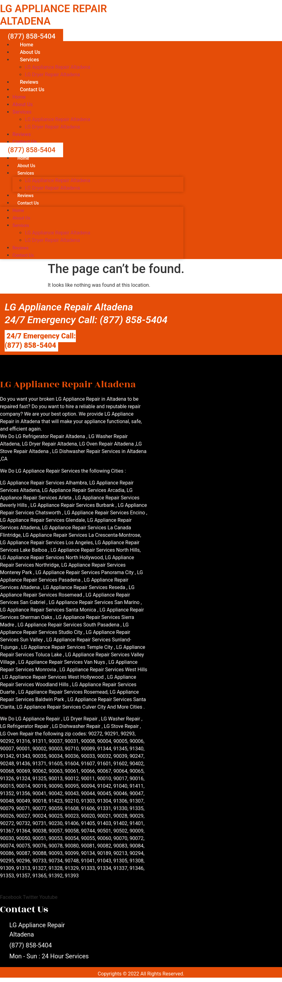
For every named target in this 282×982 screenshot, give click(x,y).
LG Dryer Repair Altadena (52, 75)
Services (29, 60)
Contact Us (32, 89)
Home (26, 45)
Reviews (29, 82)
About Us (30, 52)
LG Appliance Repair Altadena (57, 67)
